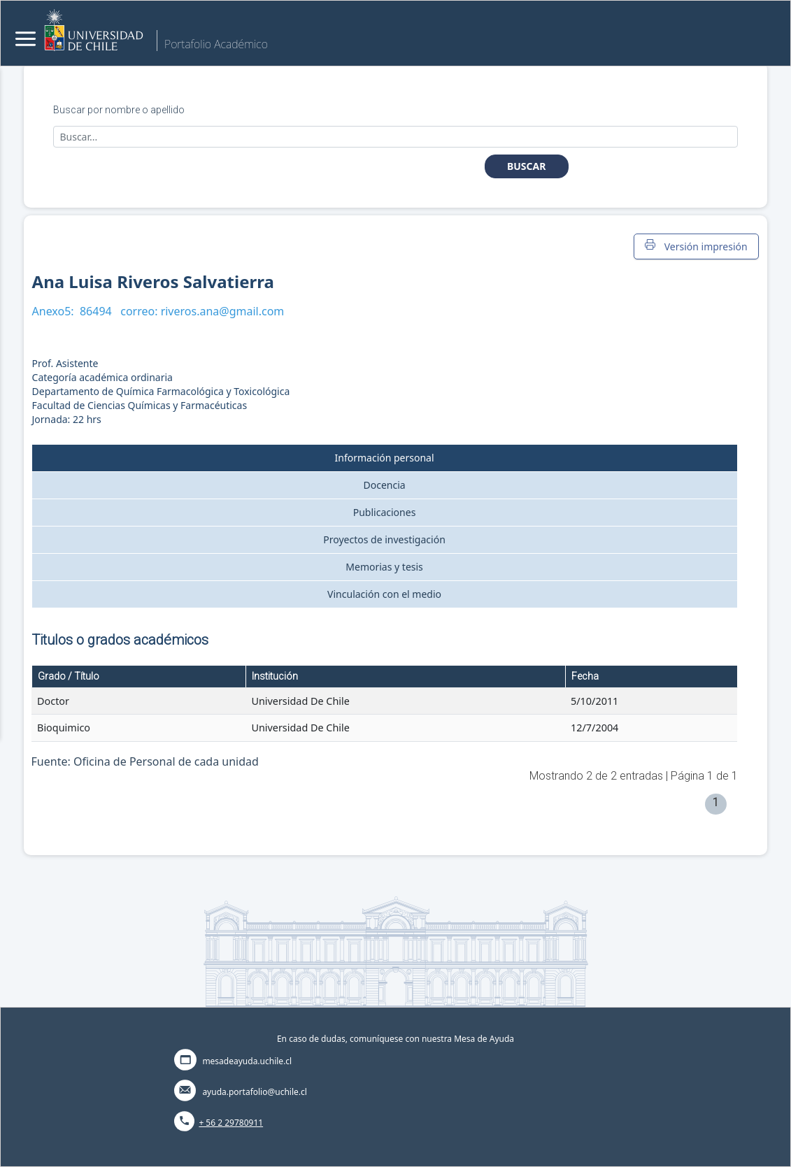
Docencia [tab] (384, 485)
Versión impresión (696, 246)
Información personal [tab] (384, 457)
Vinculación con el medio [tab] (384, 594)
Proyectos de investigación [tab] (384, 539)
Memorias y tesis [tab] (384, 566)
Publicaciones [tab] (384, 512)
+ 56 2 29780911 (231, 1123)
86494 (96, 311)
